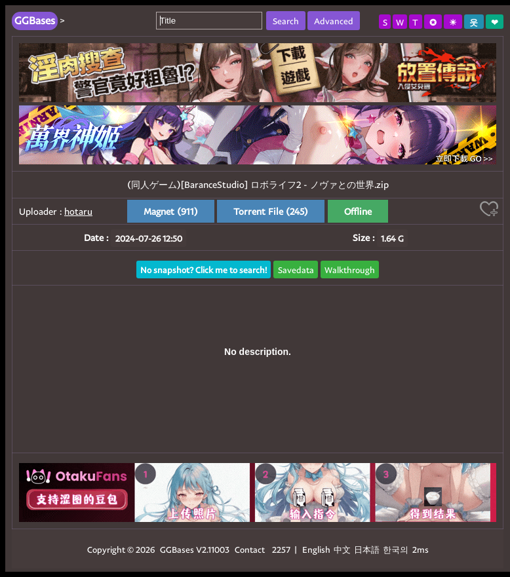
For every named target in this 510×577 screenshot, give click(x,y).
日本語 (367, 549)
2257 (281, 549)
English (316, 549)
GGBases (177, 549)
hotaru (78, 211)
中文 (342, 549)
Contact (250, 549)
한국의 (396, 549)
